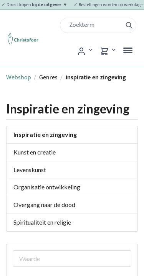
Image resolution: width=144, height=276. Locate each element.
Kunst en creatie (34, 152)
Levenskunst (29, 169)
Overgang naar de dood (44, 204)
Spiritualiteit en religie (42, 222)
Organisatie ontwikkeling (46, 187)
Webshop (18, 77)
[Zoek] (94, 25)
